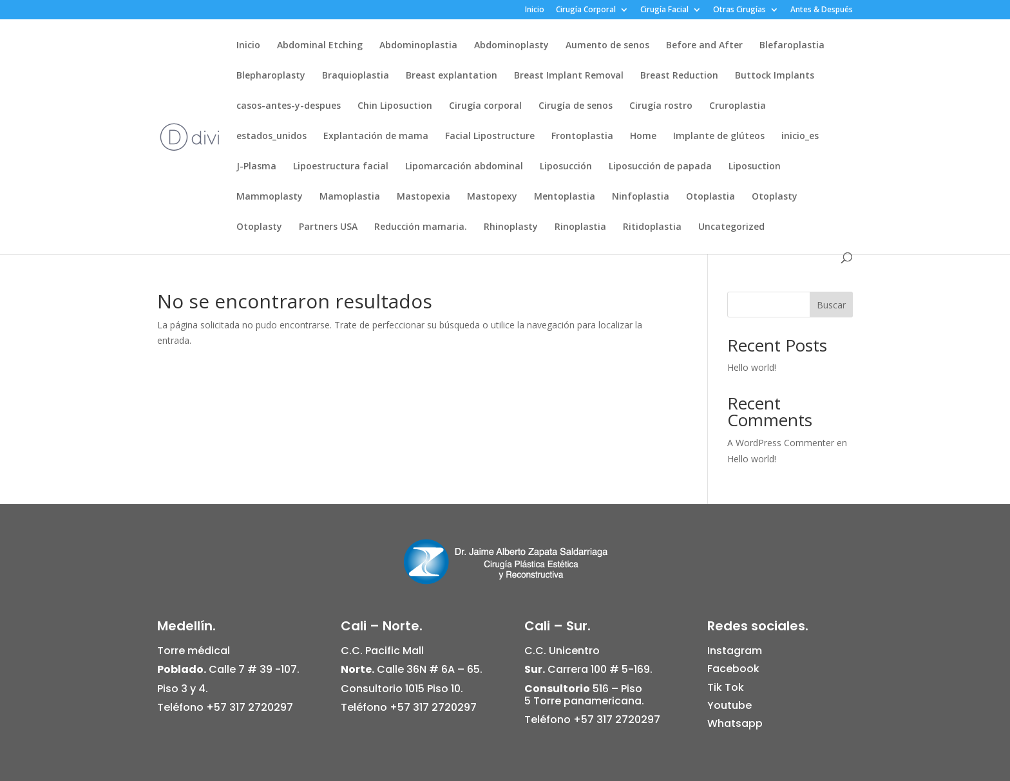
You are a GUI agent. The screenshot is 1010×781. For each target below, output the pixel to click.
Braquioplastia (355, 76)
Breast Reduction (679, 76)
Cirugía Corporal (586, 10)
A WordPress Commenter (780, 443)
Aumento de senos (607, 46)
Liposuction (755, 167)
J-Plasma (256, 167)
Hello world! (751, 367)
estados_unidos (271, 136)
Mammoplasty (269, 197)
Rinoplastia (580, 227)
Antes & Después (821, 10)
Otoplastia (710, 197)
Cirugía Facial (664, 10)
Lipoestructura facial (340, 167)
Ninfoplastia (640, 197)
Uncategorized (731, 227)
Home (643, 136)
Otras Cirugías (739, 10)
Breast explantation (451, 76)
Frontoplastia (582, 136)
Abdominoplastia (418, 46)
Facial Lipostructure (490, 136)
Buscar (831, 305)
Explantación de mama (375, 136)
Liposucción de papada (660, 167)
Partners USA (328, 227)
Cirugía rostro (660, 106)
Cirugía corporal (485, 106)
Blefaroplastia (791, 46)
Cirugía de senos (575, 106)
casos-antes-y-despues (288, 106)
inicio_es (800, 136)
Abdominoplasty (511, 46)
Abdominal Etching (320, 46)
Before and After (704, 46)
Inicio (534, 10)
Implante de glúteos (719, 136)
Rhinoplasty (511, 227)
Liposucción (566, 167)
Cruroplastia (737, 106)
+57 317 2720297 (249, 707)
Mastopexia (423, 197)
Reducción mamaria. (420, 227)
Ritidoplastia (652, 227)
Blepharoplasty (270, 76)
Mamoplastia (349, 197)
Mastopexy (492, 197)
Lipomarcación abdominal (464, 167)
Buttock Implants (774, 76)
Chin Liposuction (394, 106)
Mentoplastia (564, 197)
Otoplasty (774, 197)
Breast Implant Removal (569, 76)
